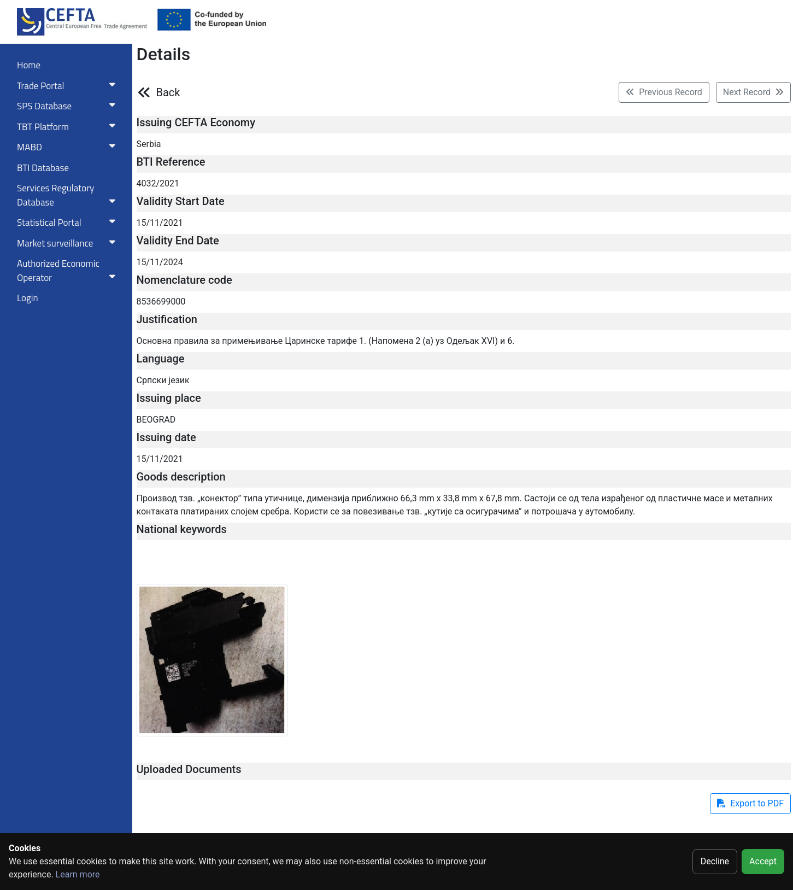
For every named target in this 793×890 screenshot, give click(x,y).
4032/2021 (158, 183)
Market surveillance (68, 243)
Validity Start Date (181, 201)
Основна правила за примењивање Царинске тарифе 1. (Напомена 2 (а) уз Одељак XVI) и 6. (326, 341)
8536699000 (161, 301)
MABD (68, 147)
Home (28, 65)
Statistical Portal (68, 222)
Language (161, 358)
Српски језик (163, 380)
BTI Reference (171, 161)
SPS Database (68, 106)
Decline (715, 861)
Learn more (78, 874)
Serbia (149, 144)
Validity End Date (178, 240)
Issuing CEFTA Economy (196, 122)
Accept (763, 861)
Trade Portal (68, 86)
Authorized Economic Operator (68, 270)
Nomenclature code (184, 279)
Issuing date (166, 437)
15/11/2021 (160, 223)
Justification (167, 319)
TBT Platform (68, 127)
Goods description (181, 476)
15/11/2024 (160, 262)
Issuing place (169, 398)
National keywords (182, 529)
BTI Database (43, 168)
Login (27, 298)
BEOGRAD (156, 419)
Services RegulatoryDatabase (68, 195)
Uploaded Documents (189, 769)
